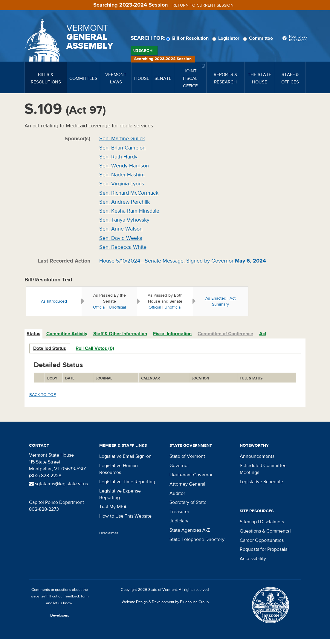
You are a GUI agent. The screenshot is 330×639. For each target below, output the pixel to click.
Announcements (257, 456)
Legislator (226, 38)
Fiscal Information (172, 334)
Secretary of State (188, 502)
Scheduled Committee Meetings (263, 469)
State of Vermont (187, 456)
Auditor (177, 493)
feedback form (77, 596)
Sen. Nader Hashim (122, 174)
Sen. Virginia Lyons (121, 183)
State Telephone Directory (196, 539)
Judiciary (178, 521)
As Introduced (54, 301)
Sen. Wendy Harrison (124, 165)
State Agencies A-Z (189, 530)
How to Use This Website (125, 516)
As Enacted (215, 298)
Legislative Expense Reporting (120, 494)
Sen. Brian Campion (122, 147)
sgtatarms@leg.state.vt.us (58, 484)
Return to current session (202, 5)
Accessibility (253, 559)
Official (99, 307)
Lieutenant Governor (191, 475)
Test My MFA (113, 507)
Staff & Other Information (120, 334)
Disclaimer (108, 533)
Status (33, 334)
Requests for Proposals (263, 549)
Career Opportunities (262, 540)
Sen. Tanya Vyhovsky (124, 219)
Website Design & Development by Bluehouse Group (165, 602)
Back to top (42, 394)
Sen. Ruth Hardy (118, 156)
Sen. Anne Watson (121, 228)
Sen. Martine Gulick (122, 138)
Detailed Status (49, 348)
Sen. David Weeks (120, 238)
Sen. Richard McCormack (128, 193)
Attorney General (187, 484)
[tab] (34, 334)
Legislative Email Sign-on (125, 456)
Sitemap (248, 522)
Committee (259, 38)
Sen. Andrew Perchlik (124, 202)
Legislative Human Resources (118, 469)
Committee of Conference (225, 334)
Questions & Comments (264, 531)
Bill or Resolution (188, 38)
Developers (59, 615)
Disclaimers (272, 522)
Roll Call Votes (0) (95, 348)
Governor (179, 466)
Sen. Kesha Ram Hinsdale (129, 211)
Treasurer (179, 512)
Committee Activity (66, 334)
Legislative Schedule (261, 482)
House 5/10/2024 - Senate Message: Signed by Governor (182, 260)
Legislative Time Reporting (127, 482)
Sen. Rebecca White (122, 247)
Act (262, 334)
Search (144, 50)
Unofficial (117, 307)
